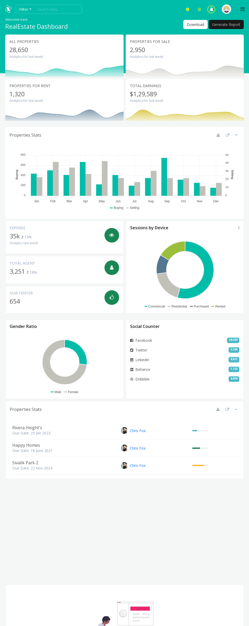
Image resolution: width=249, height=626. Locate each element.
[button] (211, 9)
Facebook (141, 340)
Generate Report (226, 24)
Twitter (138, 350)
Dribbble (140, 379)
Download (195, 24)
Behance (140, 369)
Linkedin (139, 359)
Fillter (23, 9)
